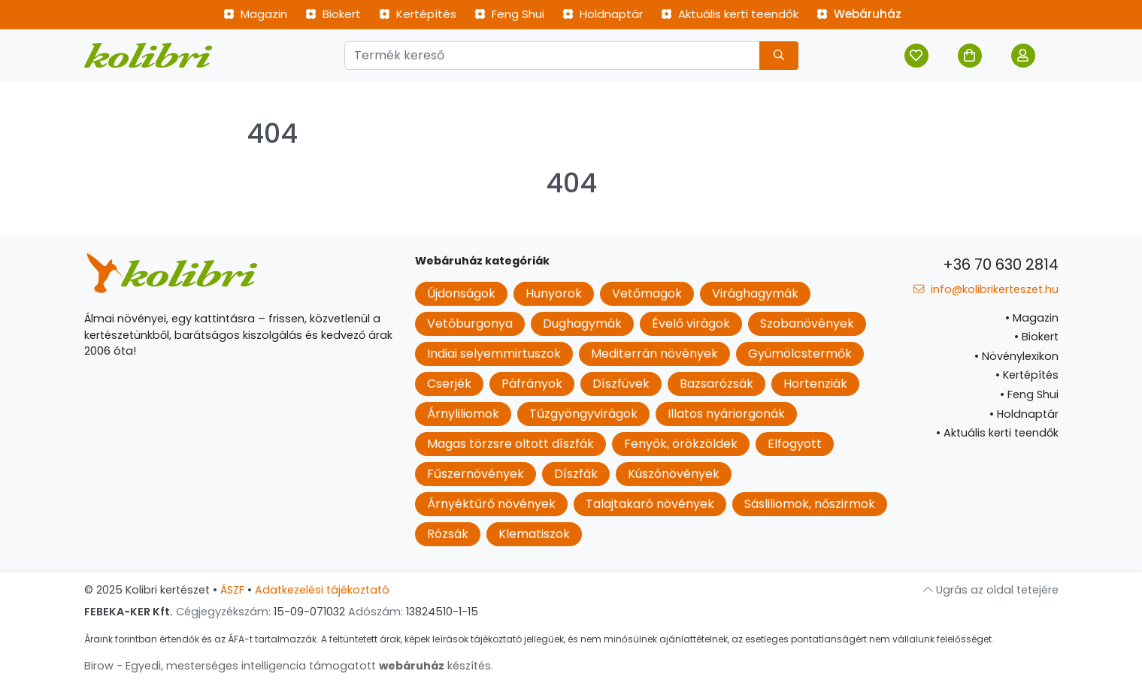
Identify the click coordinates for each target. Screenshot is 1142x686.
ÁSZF (232, 589)
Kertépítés (417, 14)
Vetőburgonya (470, 323)
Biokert (333, 14)
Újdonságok (461, 293)
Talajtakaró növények (650, 503)
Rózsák (447, 533)
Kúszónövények (673, 473)
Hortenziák (815, 383)
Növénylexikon (1016, 356)
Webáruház (858, 14)
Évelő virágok (691, 323)
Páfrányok (531, 383)
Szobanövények (807, 323)
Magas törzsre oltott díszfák (510, 443)
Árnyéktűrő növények (491, 503)
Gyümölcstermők (800, 353)
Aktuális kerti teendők (729, 14)
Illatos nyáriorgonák (726, 413)
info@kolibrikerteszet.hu (985, 289)
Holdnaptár (602, 14)
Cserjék (449, 383)
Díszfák (576, 473)
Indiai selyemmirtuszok (494, 353)
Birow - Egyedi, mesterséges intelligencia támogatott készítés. (288, 665)
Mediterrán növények (654, 353)
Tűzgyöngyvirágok (583, 413)
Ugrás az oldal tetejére (991, 589)
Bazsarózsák (716, 383)
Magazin (255, 14)
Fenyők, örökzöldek (681, 443)
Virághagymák (755, 293)
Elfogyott (795, 443)
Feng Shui (509, 14)
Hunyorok (554, 293)
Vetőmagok (647, 293)
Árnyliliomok (463, 413)
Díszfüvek (621, 383)
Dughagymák (582, 323)
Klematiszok (534, 533)
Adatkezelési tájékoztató (322, 589)
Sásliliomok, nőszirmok (809, 503)
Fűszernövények (475, 473)
